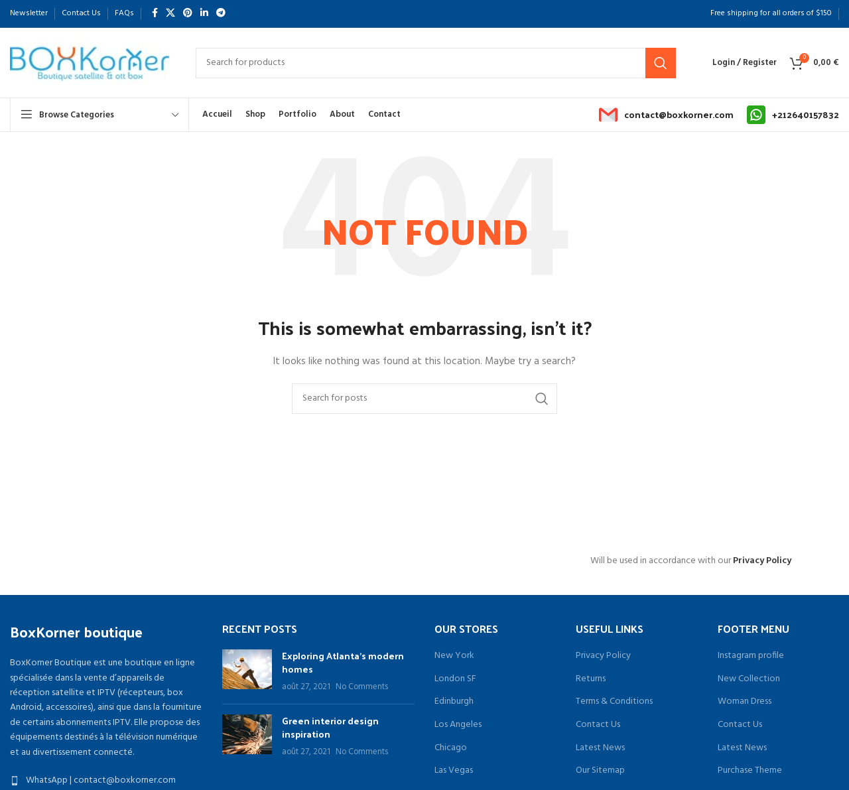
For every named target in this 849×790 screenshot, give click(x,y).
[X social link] (170, 13)
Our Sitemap (600, 770)
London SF (455, 679)
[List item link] (106, 780)
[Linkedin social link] (204, 13)
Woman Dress (744, 701)
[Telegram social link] (220, 13)
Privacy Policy (762, 560)
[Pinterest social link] (187, 13)
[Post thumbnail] (247, 671)
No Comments (362, 687)
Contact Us (598, 725)
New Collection (749, 679)
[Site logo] (89, 62)
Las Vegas (453, 770)
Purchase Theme (750, 770)
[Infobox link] (666, 114)
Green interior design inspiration (330, 727)
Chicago (450, 748)
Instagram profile (751, 656)
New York (454, 656)
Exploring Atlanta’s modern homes (343, 662)
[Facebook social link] (155, 13)
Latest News (600, 748)
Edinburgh (454, 701)
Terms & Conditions (614, 701)
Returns (591, 679)
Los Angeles (458, 725)
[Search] (436, 63)
